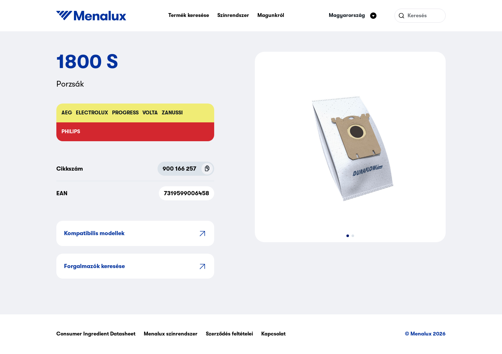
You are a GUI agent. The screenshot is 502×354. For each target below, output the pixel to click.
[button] (347, 236)
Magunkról (270, 15)
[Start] (91, 15)
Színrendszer (233, 15)
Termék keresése (188, 15)
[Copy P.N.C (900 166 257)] (207, 168)
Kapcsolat (273, 334)
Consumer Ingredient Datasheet (95, 334)
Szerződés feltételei (229, 334)
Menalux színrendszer (171, 334)
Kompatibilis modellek (135, 233)
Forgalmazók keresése (135, 266)
